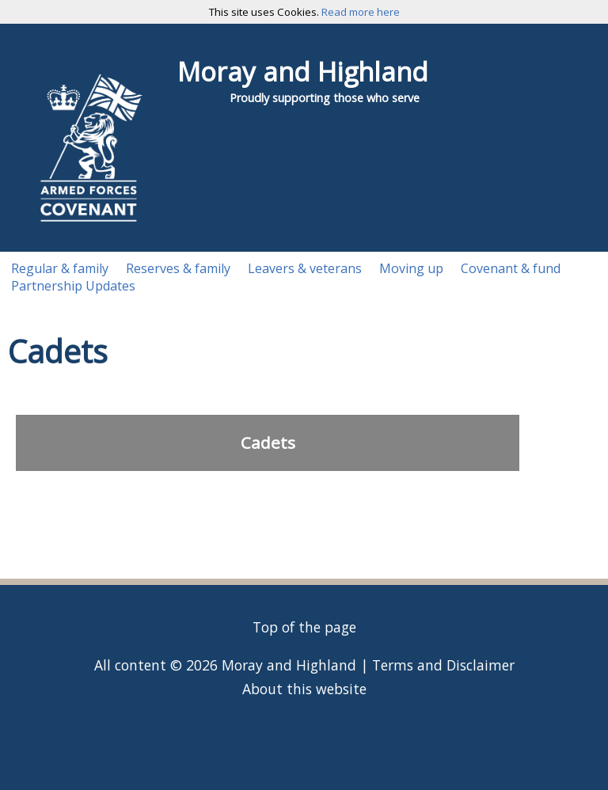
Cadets (268, 442)
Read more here (360, 12)
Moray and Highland (302, 71)
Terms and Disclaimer (443, 664)
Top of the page (304, 626)
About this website (304, 688)
